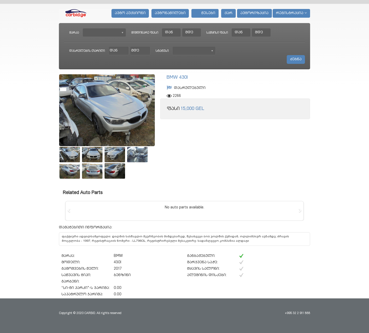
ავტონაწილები (170, 13)
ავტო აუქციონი (130, 13)
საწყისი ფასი (217, 32)
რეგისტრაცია (291, 13)
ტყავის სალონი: (203, 269)
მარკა (74, 32)
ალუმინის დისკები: (207, 275)
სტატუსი (162, 51)
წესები (205, 13)
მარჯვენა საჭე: (202, 262)
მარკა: (68, 256)
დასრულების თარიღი (87, 51)
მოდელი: (70, 262)
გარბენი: (70, 282)
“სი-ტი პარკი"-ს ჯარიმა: (85, 288)
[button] (69, 211)
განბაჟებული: (201, 256)
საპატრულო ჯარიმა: (82, 294)
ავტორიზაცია (254, 13)
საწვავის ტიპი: (76, 275)
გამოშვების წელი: (80, 269)
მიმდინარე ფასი (144, 32)
